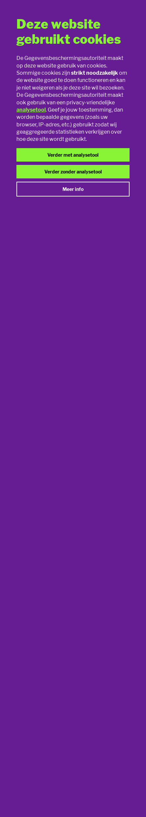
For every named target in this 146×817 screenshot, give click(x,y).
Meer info (73, 189)
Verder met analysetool (73, 155)
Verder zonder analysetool (73, 171)
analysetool (31, 110)
